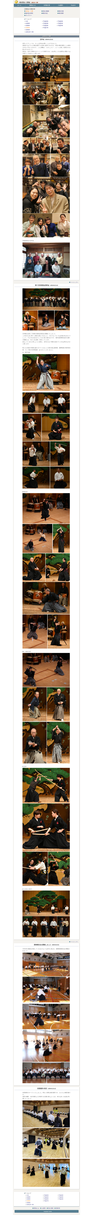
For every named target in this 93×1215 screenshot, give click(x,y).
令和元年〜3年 (29, 32)
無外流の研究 (29, 13)
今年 (26, 21)
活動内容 (58, 1208)
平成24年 (60, 25)
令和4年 (27, 29)
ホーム (19, 5)
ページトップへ (74, 282)
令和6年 (27, 23)
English (73, 5)
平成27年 (45, 27)
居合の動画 (46, 11)
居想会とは (32, 5)
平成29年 (45, 23)
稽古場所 (61, 13)
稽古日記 (45, 13)
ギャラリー (28, 15)
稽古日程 (61, 11)
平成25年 (60, 23)
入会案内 (60, 5)
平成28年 (45, 25)
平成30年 (45, 21)
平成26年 (60, 21)
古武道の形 (47, 5)
